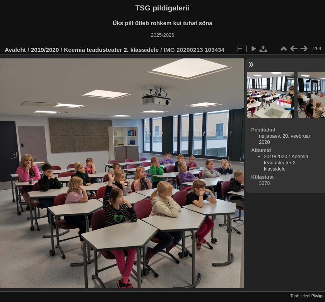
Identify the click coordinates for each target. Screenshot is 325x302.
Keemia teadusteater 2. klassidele (111, 49)
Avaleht (15, 49)
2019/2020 (45, 49)
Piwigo (317, 295)
